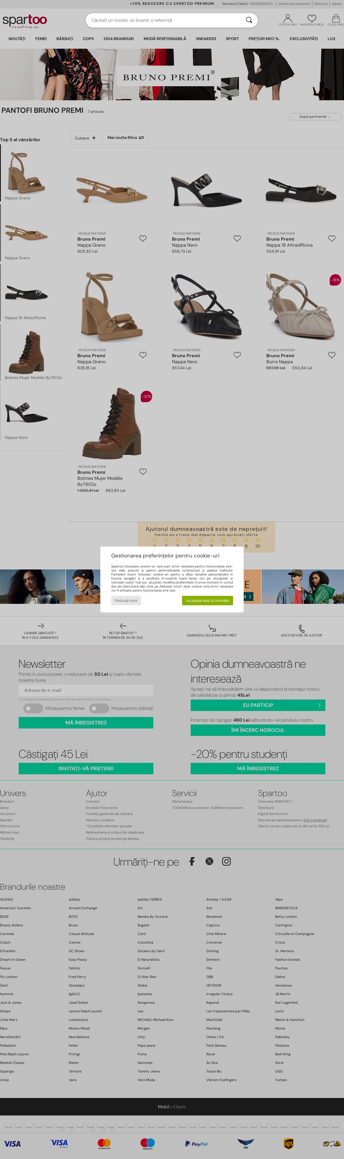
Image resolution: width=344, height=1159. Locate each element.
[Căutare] (249, 20)
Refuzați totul (126, 600)
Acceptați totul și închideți (207, 600)
